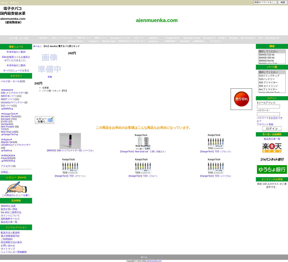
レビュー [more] (16, 177)
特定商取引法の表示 (11, 242)
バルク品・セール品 (18, 38)
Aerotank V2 (209, 38)
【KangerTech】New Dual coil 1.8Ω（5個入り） (142, 151)
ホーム (4, 2)
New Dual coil (272, 38)
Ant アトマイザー (271, 89)
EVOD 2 (222, 38)
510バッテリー (271, 79)
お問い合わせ (8, 245)
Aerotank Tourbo (191, 38)
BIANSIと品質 (8, 206)
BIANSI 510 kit (271, 54)
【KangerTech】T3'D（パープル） (215, 176)
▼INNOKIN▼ (170, 41)
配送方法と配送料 (10, 232)
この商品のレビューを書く (16, 194)
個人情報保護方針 (10, 236)
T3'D (260, 38)
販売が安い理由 (9, 209)
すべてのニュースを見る (16, 70)
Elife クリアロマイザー (63, 38)
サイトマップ (8, 248)
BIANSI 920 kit (271, 57)
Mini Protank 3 (248, 38)
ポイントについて (10, 215)
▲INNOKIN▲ (198, 41)
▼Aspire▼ (93, 41)
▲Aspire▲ (153, 41)
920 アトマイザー (271, 82)
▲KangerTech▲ (75, 41)
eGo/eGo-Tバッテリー (121, 38)
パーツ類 (272, 67)
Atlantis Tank (108, 41)
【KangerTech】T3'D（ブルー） (143, 176)
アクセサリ (215, 41)
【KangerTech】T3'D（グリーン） (70, 176)
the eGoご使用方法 (11, 212)
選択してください (271, 51)
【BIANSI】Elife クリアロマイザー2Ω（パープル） (70, 150)
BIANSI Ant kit (271, 60)
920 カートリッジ (271, 86)
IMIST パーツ (101, 38)
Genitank (233, 38)
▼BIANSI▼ (43, 38)
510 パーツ (139, 38)
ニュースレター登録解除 (14, 252)
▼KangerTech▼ (172, 38)
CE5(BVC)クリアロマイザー (131, 41)
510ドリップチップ (271, 76)
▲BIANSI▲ (153, 38)
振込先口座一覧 (9, 222)
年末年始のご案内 (16, 52)
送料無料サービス (10, 218)
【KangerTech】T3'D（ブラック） (215, 151)
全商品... (5, 172)
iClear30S (185, 41)
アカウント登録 (265, 124)
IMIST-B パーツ (84, 38)
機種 (272, 46)
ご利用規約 (7, 239)
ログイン (14, 2)
